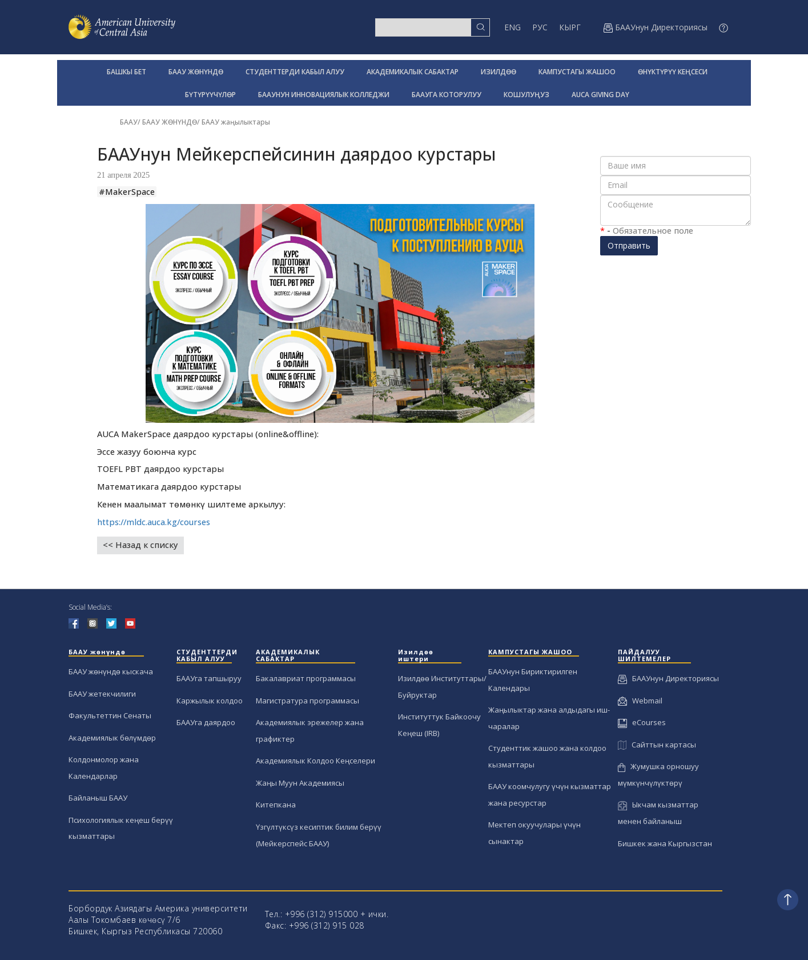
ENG (512, 27)
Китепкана (276, 804)
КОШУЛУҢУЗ (526, 94)
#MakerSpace (127, 191)
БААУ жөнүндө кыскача (111, 671)
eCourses (642, 722)
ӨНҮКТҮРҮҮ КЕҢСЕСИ (672, 72)
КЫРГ (570, 27)
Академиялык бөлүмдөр (112, 738)
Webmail (640, 700)
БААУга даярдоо (205, 722)
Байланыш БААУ (98, 798)
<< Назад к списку (140, 544)
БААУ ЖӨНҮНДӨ (195, 72)
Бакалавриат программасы (306, 678)
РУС (540, 27)
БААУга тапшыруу (209, 678)
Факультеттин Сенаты (110, 715)
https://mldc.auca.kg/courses (153, 522)
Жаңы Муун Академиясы (300, 783)
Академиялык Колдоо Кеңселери (315, 760)
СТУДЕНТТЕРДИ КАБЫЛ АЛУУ (295, 72)
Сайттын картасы (657, 744)
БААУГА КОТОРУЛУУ (446, 94)
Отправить (629, 245)
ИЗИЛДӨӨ (498, 72)
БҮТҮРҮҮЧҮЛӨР (210, 94)
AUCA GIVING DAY (600, 94)
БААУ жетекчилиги (102, 694)
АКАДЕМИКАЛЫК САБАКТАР (413, 72)
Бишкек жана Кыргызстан (665, 843)
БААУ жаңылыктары (236, 122)
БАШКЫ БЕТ (126, 72)
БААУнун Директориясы (668, 678)
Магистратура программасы (307, 700)
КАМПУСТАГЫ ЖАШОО (577, 72)
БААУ (129, 122)
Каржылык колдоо (209, 700)
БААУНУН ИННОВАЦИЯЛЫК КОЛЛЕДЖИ (323, 94)
